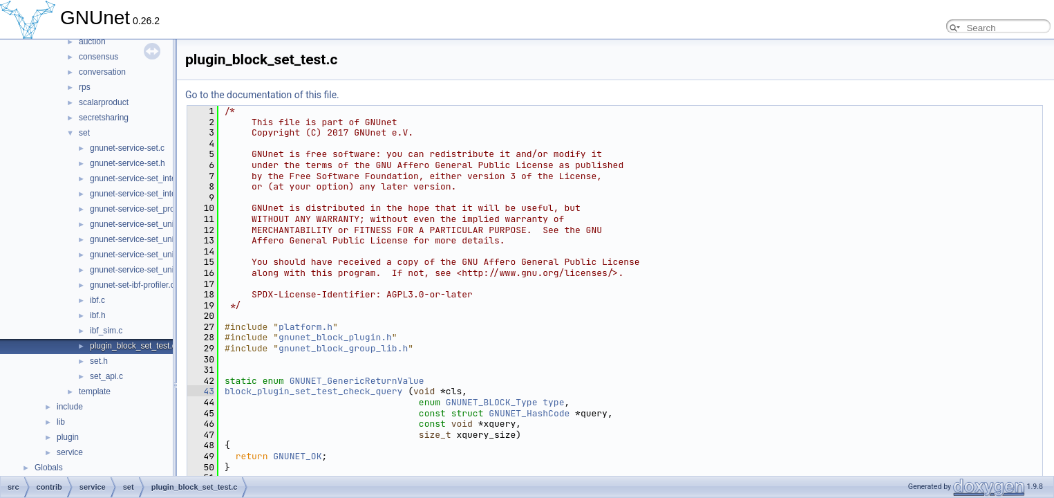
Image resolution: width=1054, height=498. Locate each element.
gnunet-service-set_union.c (139, 224)
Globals (49, 467)
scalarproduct (104, 102)
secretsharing (104, 117)
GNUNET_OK (297, 456)
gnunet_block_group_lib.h (343, 348)
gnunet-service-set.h (127, 163)
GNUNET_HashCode (529, 413)
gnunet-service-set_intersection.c (150, 178)
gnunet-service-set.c (127, 148)
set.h (99, 361)
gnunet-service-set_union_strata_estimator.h (172, 270)
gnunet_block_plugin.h (335, 337)
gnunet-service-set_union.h (140, 239)
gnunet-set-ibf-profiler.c (132, 285)
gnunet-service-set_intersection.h (151, 194)
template (95, 391)
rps (85, 87)
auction (92, 41)
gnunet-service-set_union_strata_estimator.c (171, 254)
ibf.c (97, 300)
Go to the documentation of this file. (262, 94)
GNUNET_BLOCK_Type (492, 402)
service (70, 452)
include (70, 407)
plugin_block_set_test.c (133, 346)
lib (61, 422)
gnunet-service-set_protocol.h (144, 209)
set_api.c (106, 376)
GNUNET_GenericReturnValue (357, 381)
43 (200, 391)
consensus (98, 57)
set (84, 133)
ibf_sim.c (106, 330)
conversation (102, 72)
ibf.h (98, 315)
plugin (68, 437)
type (553, 402)
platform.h (305, 327)
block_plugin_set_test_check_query (313, 391)
